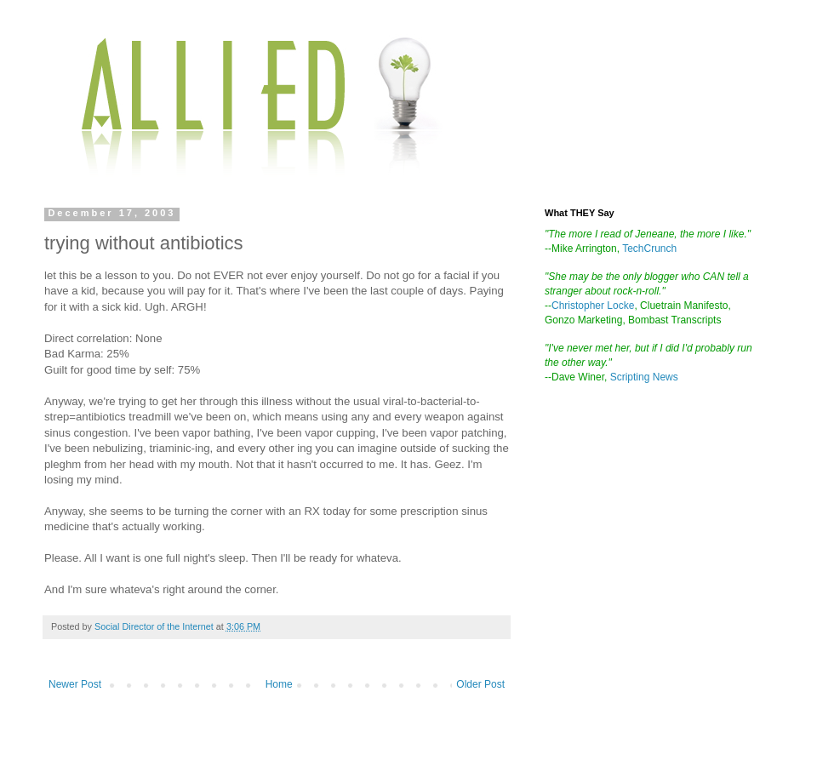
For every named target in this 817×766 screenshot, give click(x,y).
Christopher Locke (592, 306)
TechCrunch (649, 248)
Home (279, 684)
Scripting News (644, 377)
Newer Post (75, 684)
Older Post (480, 684)
